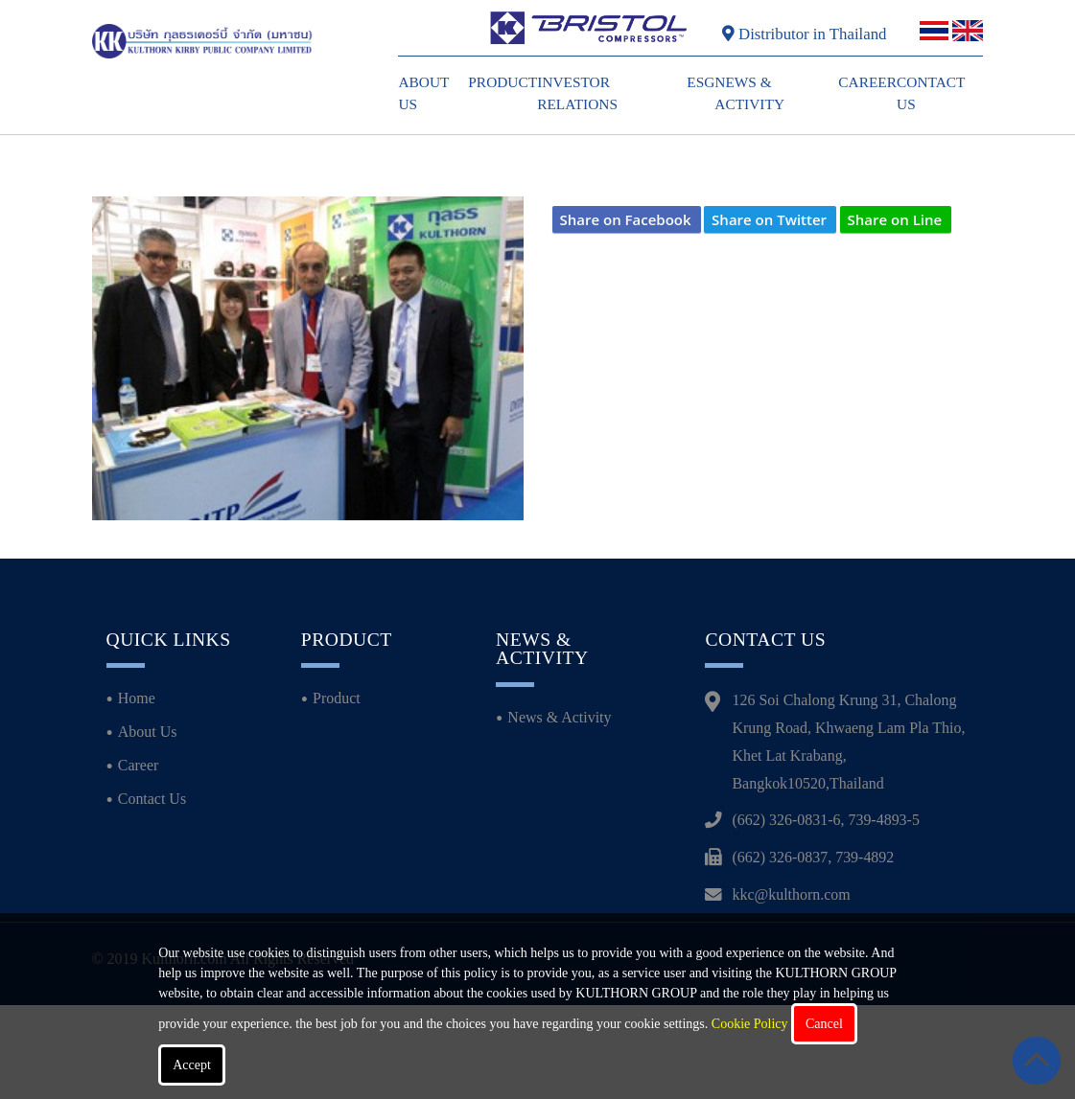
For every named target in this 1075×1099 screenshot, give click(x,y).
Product (502, 82)
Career (867, 82)
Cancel (824, 1024)
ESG (700, 82)
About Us (147, 825)
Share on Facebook (625, 219)
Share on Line (895, 219)
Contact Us (152, 891)
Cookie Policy (750, 1024)
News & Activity (559, 811)
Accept (192, 1065)
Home (136, 792)
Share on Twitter (769, 219)
